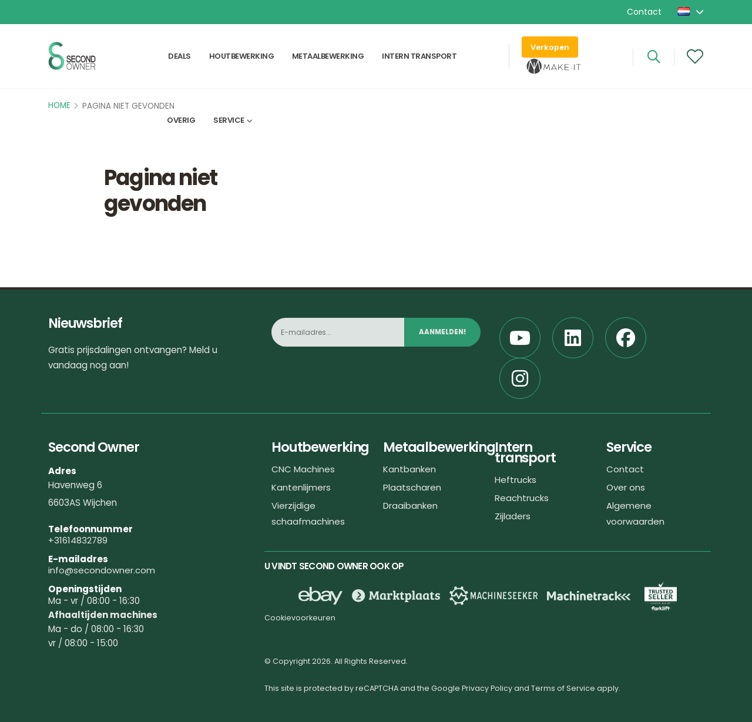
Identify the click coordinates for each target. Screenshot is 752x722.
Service (228, 121)
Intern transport (419, 56)
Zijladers (513, 516)
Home (59, 105)
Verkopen (550, 47)
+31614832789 (78, 540)
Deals (179, 56)
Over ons (625, 487)
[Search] (653, 57)
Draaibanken (410, 505)
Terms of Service (563, 688)
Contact (644, 12)
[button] (691, 12)
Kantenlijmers (301, 487)
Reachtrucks (522, 498)
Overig (181, 121)
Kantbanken (409, 469)
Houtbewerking (241, 56)
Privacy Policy (487, 688)
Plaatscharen (412, 487)
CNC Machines (303, 469)
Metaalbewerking (328, 56)
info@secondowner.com (101, 570)
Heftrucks (515, 480)
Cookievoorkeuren (299, 618)
